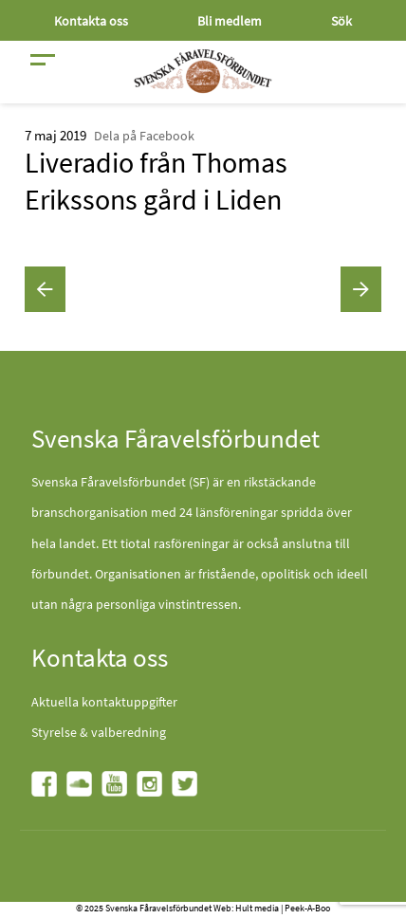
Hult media (257, 908)
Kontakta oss (91, 20)
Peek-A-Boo (307, 908)
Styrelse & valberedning (98, 732)
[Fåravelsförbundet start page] (203, 71)
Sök (341, 20)
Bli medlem (229, 20)
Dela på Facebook (144, 135)
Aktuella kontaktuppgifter (104, 701)
